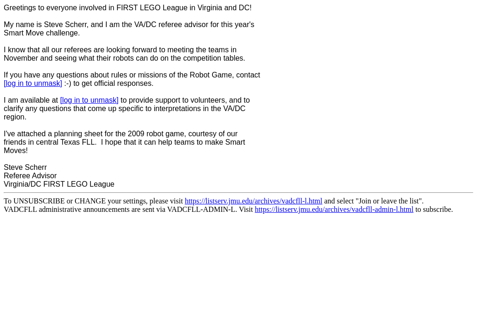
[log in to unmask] (33, 83)
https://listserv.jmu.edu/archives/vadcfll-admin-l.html (334, 209)
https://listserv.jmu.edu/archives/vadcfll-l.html (253, 201)
